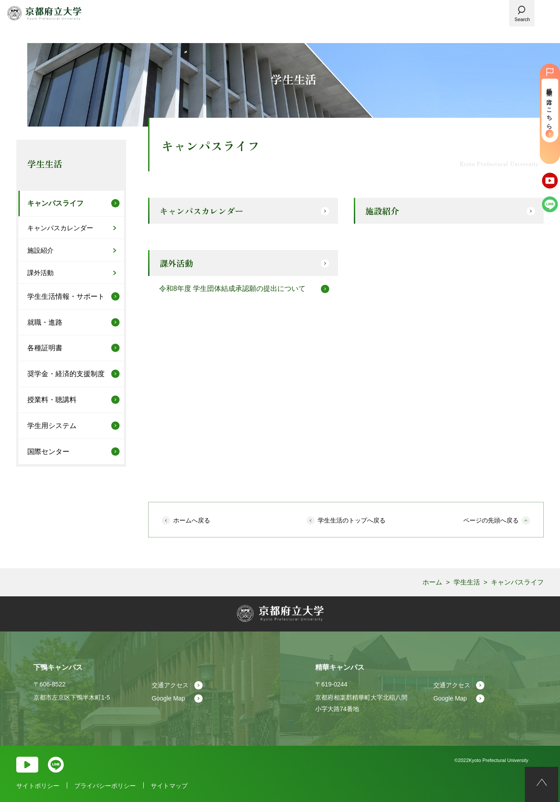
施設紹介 (384, 211)
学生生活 (44, 163)
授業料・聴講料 (51, 399)
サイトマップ (169, 785)
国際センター (48, 451)
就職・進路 (44, 322)
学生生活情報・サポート (66, 296)
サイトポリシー (37, 785)
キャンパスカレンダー (205, 211)
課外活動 (178, 264)
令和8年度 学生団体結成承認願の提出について (232, 290)
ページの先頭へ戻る (491, 520)
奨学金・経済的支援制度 (66, 373)
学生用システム (51, 425)
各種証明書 (44, 348)
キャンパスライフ (55, 203)
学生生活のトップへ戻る (351, 520)
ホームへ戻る (191, 520)
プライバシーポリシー (105, 785)
